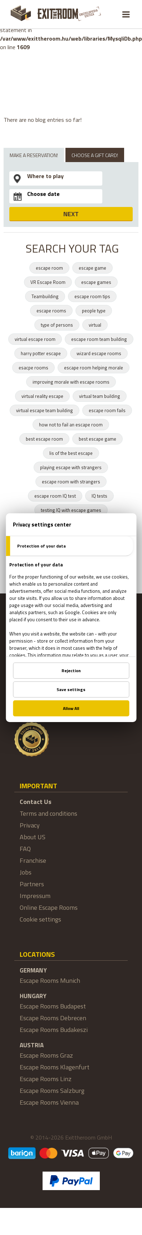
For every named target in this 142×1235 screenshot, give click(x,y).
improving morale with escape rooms (71, 381)
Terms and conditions (48, 813)
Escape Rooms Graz (46, 1055)
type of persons (57, 324)
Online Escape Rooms (49, 907)
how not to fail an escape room (71, 424)
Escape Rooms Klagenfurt (54, 1067)
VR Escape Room (47, 282)
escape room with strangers (71, 481)
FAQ (25, 848)
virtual (95, 324)
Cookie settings (40, 919)
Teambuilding (45, 296)
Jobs (25, 872)
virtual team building (99, 396)
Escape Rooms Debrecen (53, 1018)
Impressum (35, 896)
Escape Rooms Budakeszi (54, 1029)
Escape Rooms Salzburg (52, 1090)
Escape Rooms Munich (50, 980)
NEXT (71, 214)
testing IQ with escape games (71, 510)
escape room (49, 267)
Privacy (30, 825)
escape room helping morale (93, 367)
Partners (32, 884)
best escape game (97, 438)
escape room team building (99, 339)
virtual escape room (35, 339)
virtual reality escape (42, 396)
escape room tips (92, 296)
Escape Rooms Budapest (53, 1006)
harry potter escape (41, 353)
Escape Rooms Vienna (49, 1102)
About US (32, 837)
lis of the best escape (71, 453)
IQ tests (99, 495)
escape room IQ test (55, 495)
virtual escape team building (44, 410)
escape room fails (107, 410)
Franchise (33, 860)
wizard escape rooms (99, 353)
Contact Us (36, 801)
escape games (96, 282)
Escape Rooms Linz (46, 1079)
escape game (92, 267)
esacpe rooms (33, 367)
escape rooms (51, 310)
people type (94, 310)
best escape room (44, 438)
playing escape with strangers (71, 467)
